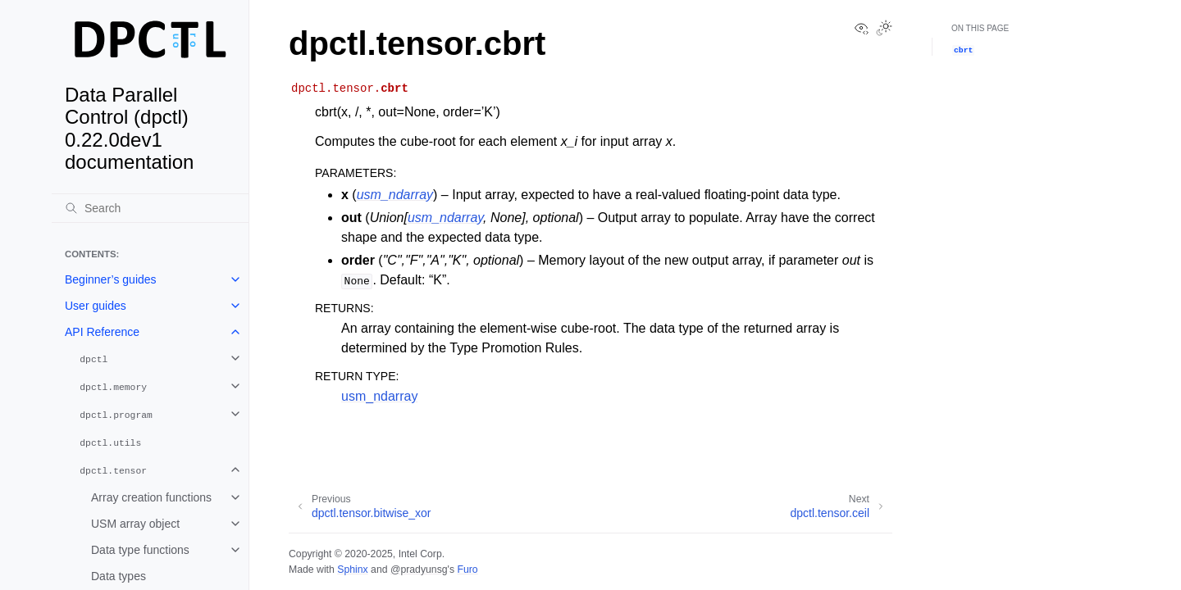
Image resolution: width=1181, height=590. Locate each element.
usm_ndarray (379, 396)
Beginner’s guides (111, 279)
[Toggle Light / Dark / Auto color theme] (884, 29)
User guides (95, 305)
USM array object (135, 523)
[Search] (150, 208)
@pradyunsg (419, 569)
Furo (467, 569)
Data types (118, 576)
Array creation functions (151, 497)
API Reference (102, 331)
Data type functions (140, 549)
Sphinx (352, 569)
